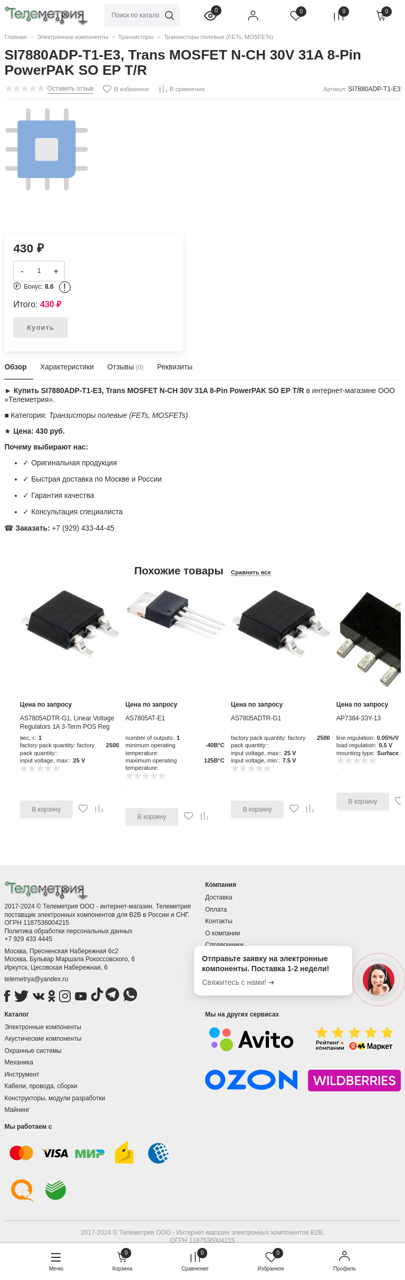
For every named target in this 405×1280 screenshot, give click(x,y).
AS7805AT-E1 (145, 718)
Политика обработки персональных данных (68, 931)
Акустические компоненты (42, 1038)
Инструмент (21, 1074)
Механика (18, 1062)
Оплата (216, 909)
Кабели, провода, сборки (40, 1086)
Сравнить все (251, 572)
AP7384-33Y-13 (358, 718)
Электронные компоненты (42, 1027)
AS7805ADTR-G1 (256, 718)
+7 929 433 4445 (28, 939)
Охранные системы (32, 1050)
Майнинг (17, 1109)
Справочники (224, 945)
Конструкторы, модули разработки (54, 1098)
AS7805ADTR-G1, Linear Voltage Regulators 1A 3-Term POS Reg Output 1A (67, 726)
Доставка (219, 897)
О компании (222, 933)
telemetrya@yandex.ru (36, 979)
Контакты (219, 921)
